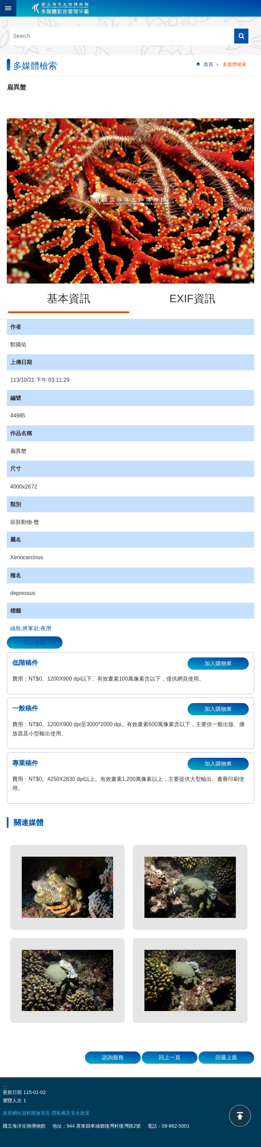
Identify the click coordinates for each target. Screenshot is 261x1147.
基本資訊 (68, 298)
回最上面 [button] (226, 1057)
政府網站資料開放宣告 (26, 1113)
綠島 (15, 628)
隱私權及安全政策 (71, 1113)
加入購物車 (218, 663)
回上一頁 (169, 1057)
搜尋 (241, 36)
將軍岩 (30, 628)
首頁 (208, 64)
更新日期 (12, 1092)
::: (9, 58)
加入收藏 (35, 642)
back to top (240, 1116)
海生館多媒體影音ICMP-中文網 (60, 8)
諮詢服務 (113, 1057)
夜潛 (45, 628)
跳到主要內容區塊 (3, 3)
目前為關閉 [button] (8, 8)
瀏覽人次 (12, 1100)
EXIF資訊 (192, 298)
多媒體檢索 (234, 64)
